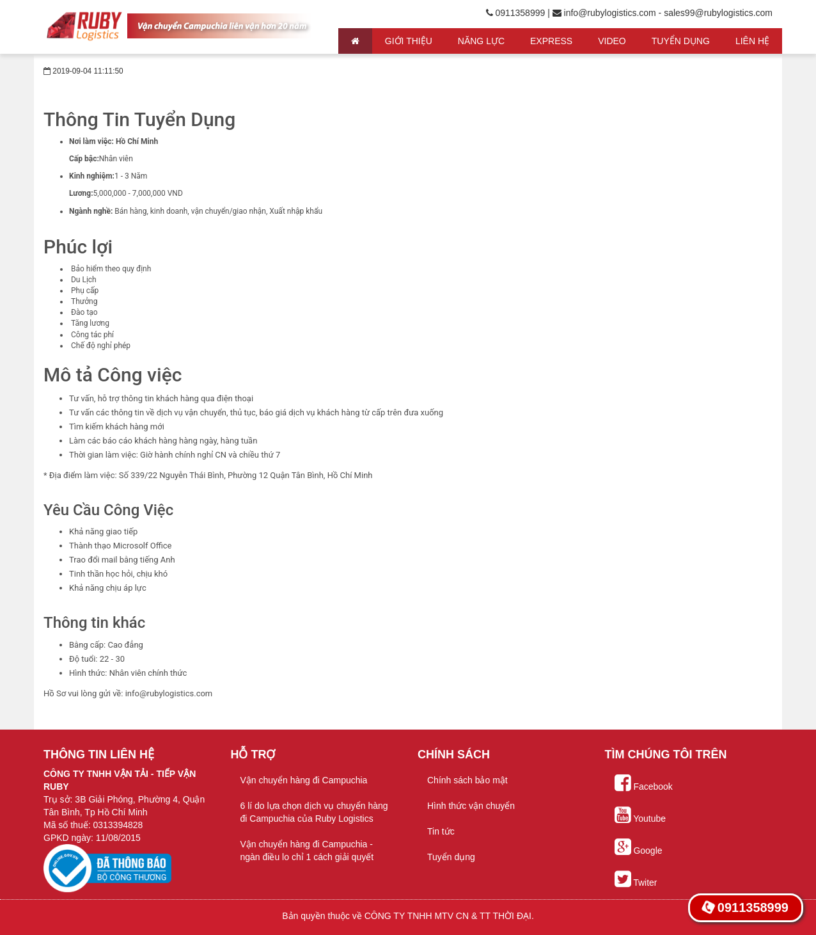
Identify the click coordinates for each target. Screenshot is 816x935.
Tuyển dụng (451, 857)
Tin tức (441, 831)
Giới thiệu (408, 41)
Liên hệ (752, 41)
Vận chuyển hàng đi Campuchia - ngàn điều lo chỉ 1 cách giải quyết (307, 850)
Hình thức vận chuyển (471, 806)
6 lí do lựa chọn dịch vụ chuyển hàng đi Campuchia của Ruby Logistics (314, 812)
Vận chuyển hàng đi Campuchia (304, 780)
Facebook (644, 783)
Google (639, 847)
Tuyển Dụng (681, 41)
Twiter (636, 879)
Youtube (640, 815)
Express (551, 41)
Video (612, 41)
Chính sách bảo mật (467, 780)
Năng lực (481, 41)
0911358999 (745, 907)
